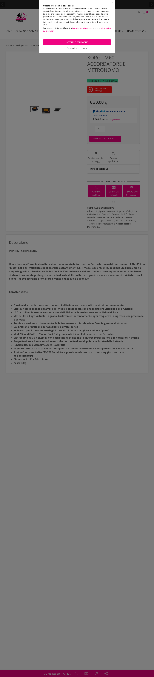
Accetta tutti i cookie (77, 42)
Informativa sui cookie (81, 28)
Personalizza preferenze (77, 48)
